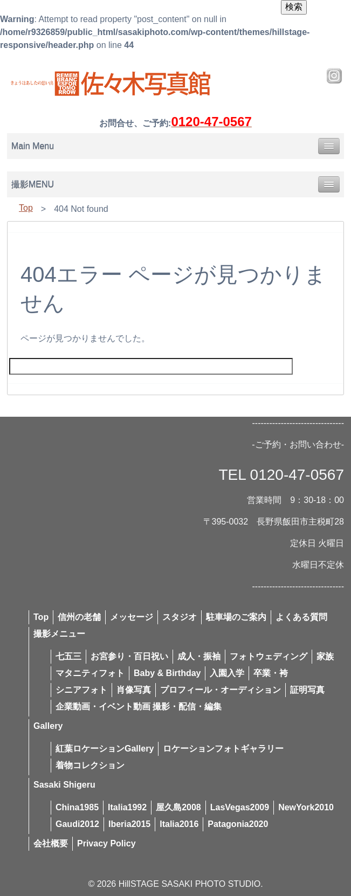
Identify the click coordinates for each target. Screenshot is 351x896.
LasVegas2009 (239, 807)
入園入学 (227, 673)
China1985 (77, 807)
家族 (325, 656)
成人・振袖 (199, 656)
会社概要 (50, 843)
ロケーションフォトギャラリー (223, 748)
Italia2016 (179, 824)
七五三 (68, 656)
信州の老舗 (79, 617)
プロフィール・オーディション (220, 689)
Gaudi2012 (77, 824)
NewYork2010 (306, 807)
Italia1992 (127, 807)
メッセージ (131, 617)
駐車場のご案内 (236, 617)
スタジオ (179, 617)
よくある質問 (301, 617)
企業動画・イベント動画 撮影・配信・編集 (139, 706)
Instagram (334, 76)
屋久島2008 (178, 807)
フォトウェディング (268, 656)
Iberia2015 (129, 824)
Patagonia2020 (238, 824)
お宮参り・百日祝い (129, 656)
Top (26, 207)
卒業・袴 (270, 673)
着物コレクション (90, 765)
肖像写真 (133, 689)
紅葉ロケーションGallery (105, 748)
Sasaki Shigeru (64, 784)
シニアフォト (81, 689)
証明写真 (307, 689)
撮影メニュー (59, 633)
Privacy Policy (106, 843)
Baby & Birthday (167, 673)
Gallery (48, 725)
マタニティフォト (90, 673)
